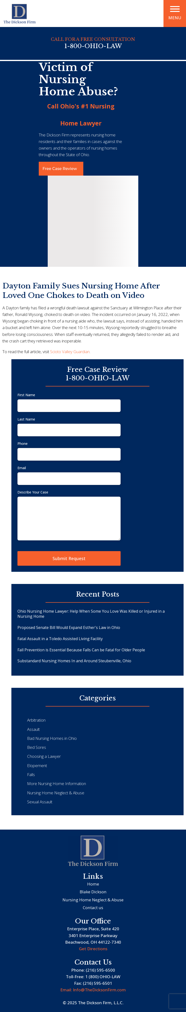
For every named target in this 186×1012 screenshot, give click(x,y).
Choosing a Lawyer (44, 756)
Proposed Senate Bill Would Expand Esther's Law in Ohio (68, 627)
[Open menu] (175, 9)
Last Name (26, 419)
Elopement (37, 765)
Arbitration (36, 720)
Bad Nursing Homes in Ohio (52, 738)
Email (21, 468)
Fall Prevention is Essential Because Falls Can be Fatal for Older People (81, 650)
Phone (22, 443)
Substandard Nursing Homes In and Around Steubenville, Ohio (74, 660)
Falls (31, 774)
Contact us (93, 907)
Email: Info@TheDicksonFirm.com (93, 990)
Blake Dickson (93, 892)
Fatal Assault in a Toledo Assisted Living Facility (60, 638)
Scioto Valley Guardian (70, 351)
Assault (33, 729)
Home (93, 884)
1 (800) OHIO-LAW (102, 976)
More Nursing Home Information (56, 783)
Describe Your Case (32, 492)
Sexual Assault (39, 802)
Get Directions (93, 948)
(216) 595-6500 (100, 970)
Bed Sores (36, 747)
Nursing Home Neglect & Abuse (55, 793)
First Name (26, 395)
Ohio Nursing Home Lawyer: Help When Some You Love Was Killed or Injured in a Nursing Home (91, 614)
